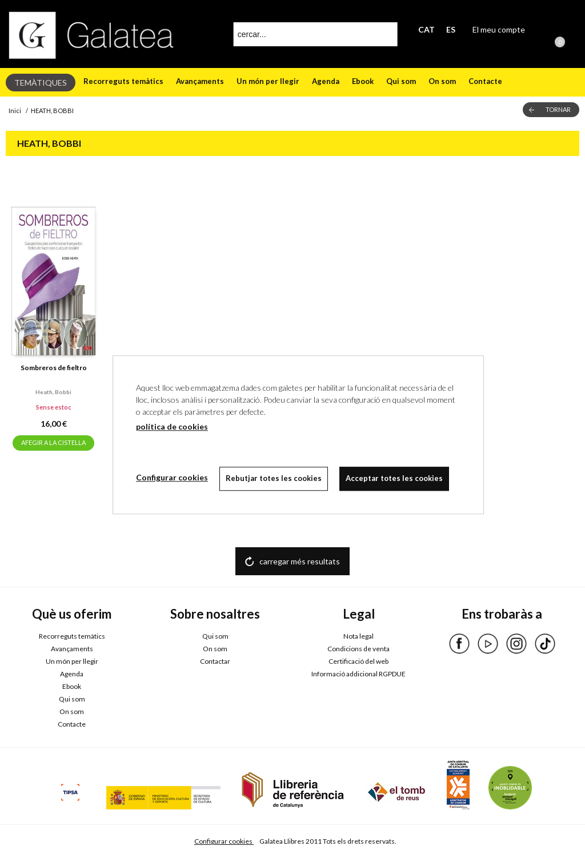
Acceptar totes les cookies (394, 478)
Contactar (215, 661)
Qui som (401, 81)
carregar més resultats (299, 561)
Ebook (363, 81)
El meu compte (498, 29)
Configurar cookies (224, 841)
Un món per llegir (268, 81)
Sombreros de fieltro (54, 367)
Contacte (485, 81)
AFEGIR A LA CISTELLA (53, 442)
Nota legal (358, 636)
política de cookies (172, 426)
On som (442, 81)
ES (450, 29)
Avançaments (200, 81)
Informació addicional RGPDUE (358, 673)
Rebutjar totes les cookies (274, 478)
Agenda (325, 81)
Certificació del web (358, 661)
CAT (426, 29)
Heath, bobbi (53, 391)
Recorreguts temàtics (123, 81)
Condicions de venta (358, 648)
